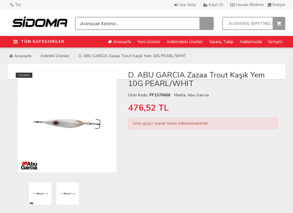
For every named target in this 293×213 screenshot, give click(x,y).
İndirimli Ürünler (55, 56)
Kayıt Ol (213, 4)
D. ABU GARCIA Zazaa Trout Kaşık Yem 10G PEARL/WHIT (132, 56)
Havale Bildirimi (247, 4)
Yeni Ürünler (149, 42)
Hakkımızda (251, 42)
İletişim (276, 4)
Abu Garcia (198, 95)
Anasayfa (119, 42)
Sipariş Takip (221, 42)
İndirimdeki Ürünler (185, 42)
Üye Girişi (185, 4)
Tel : (17, 4)
